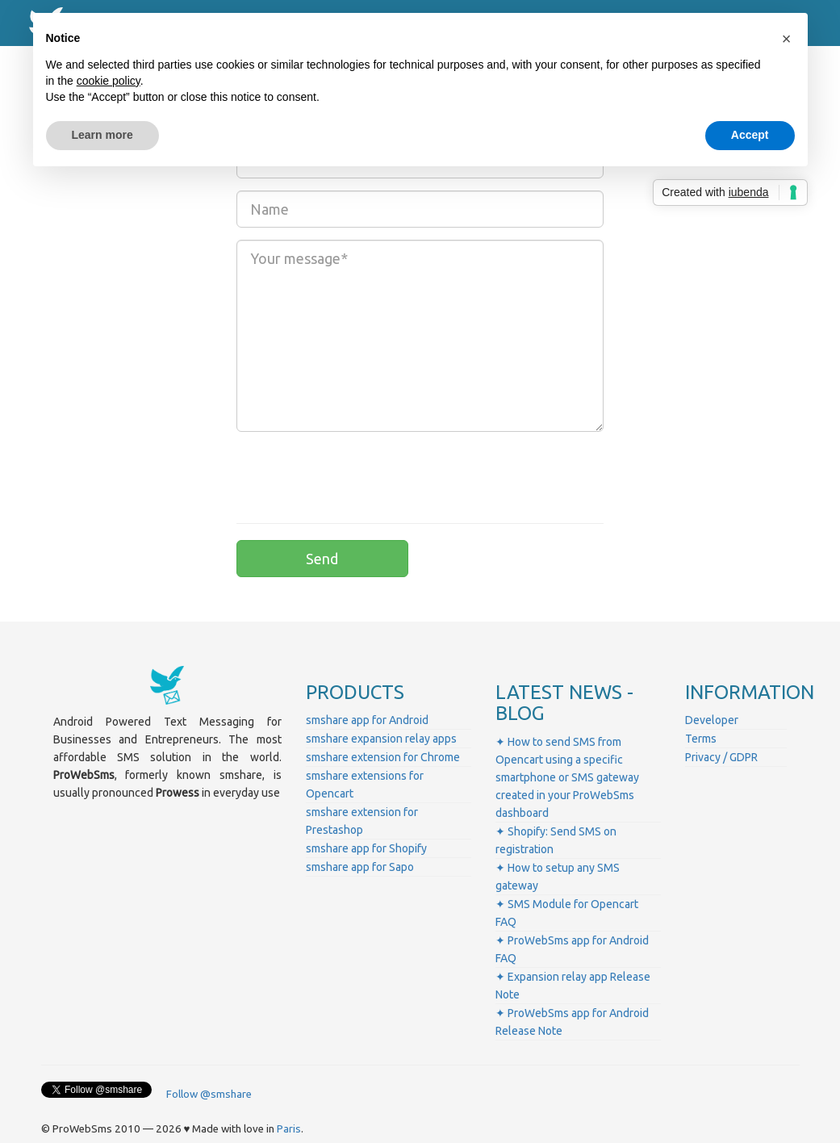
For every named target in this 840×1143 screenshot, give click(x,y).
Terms (701, 738)
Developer (711, 720)
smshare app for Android (367, 720)
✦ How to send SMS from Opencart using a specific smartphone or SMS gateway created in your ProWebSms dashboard (567, 777)
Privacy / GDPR (721, 757)
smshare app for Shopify (366, 848)
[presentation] (359, 475)
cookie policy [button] (108, 80)
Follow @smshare (209, 1094)
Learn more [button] (102, 134)
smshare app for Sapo (360, 866)
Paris (289, 1129)
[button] (787, 39)
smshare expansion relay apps (381, 738)
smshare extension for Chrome (383, 757)
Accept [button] (750, 134)
